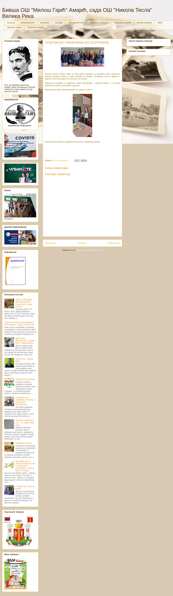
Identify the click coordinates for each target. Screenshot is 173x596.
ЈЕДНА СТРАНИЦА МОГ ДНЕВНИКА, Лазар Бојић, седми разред (24, 303)
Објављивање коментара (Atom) (89, 250)
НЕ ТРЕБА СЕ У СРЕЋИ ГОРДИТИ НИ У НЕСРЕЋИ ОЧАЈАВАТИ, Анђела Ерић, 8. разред (25, 465)
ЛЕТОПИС (45, 23)
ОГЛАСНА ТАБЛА (36, 27)
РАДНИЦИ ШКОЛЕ (122, 23)
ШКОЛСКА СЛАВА (24, 443)
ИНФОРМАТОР (27, 23)
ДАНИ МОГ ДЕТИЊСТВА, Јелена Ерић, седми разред (25, 340)
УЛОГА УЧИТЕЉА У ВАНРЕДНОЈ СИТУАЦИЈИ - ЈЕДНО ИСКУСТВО (19, 323)
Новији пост (50, 243)
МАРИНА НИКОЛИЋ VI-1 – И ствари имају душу (25, 422)
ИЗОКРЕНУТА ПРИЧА (25, 379)
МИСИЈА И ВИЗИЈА (99, 23)
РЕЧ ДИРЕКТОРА (76, 23)
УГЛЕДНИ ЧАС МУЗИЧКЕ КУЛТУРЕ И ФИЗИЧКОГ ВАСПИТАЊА (25, 401)
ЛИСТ (160, 23)
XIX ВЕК (59, 23)
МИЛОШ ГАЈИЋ (14, 27)
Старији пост (113, 243)
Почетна (11, 23)
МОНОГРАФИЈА (144, 23)
